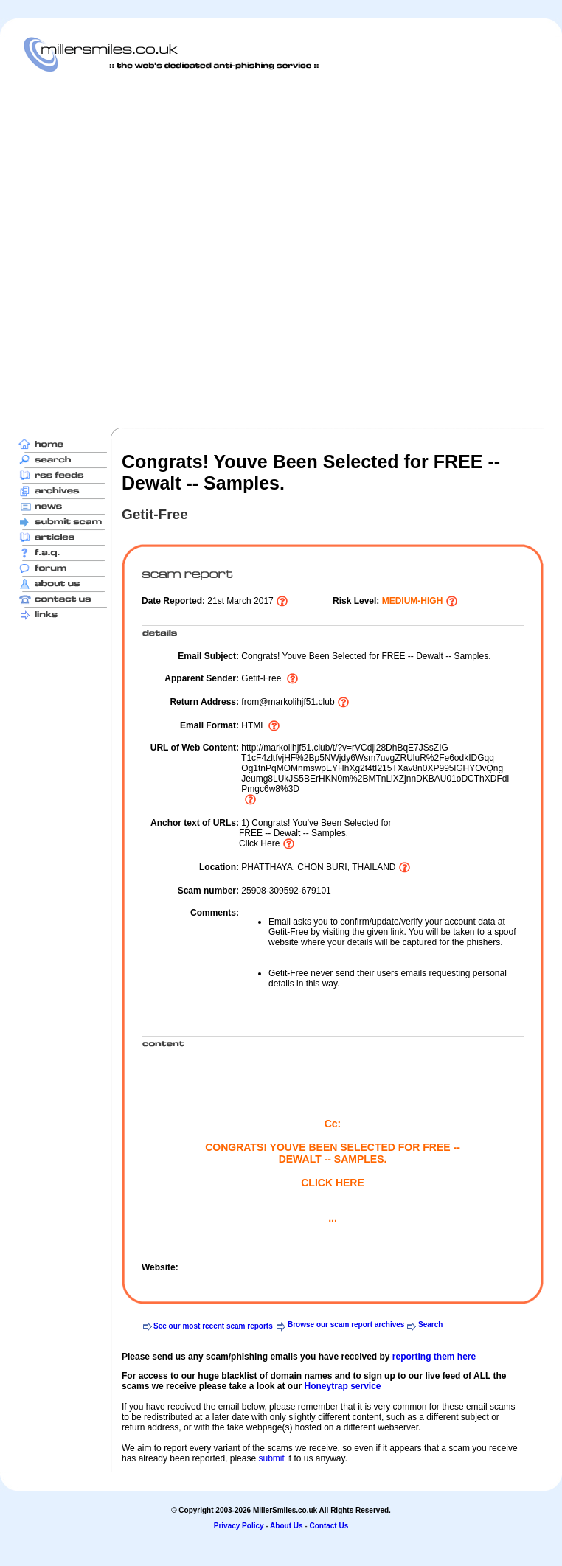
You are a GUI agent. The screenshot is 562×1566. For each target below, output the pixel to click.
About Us (286, 1526)
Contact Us (328, 1526)
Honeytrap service (342, 1386)
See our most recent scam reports (213, 1326)
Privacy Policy (239, 1526)
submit (271, 1458)
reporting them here (434, 1356)
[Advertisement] (167, 250)
